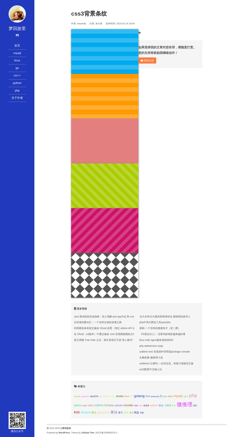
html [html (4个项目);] (147, 396)
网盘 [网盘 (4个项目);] (136, 412)
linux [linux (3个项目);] (170, 396)
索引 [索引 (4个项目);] (120, 412)
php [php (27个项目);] (193, 395)
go (17, 67)
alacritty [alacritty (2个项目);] (77, 396)
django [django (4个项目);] (111, 396)
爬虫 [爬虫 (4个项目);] (93, 412)
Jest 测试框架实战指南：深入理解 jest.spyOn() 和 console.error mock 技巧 (115, 316)
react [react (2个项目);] (85, 405)
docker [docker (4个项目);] (120, 396)
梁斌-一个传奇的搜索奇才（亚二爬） (159, 328)
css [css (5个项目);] (105, 396)
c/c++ (17, 75)
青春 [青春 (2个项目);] (142, 413)
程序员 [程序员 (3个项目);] (106, 412)
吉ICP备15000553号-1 (106, 432)
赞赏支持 (147, 60)
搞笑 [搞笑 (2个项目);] (195, 405)
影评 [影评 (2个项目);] (174, 405)
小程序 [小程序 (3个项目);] (167, 405)
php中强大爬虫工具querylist (155, 322)
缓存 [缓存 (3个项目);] (126, 412)
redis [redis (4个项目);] (90, 405)
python (17, 82)
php (17, 90)
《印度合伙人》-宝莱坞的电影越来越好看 (162, 334)
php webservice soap (151, 345)
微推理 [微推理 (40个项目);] (184, 404)
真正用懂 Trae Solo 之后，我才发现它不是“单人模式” (103, 340)
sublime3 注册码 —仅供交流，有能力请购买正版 (166, 363)
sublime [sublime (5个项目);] (99, 405)
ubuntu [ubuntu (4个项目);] (119, 405)
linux (17, 60)
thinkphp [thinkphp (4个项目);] (109, 405)
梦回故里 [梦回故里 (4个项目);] (86, 412)
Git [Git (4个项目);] (131, 396)
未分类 (98, 23)
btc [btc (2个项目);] (100, 396)
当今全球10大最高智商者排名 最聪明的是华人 (164, 316)
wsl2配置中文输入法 (150, 369)
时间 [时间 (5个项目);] (77, 412)
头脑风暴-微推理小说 (151, 357)
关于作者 (17, 97)
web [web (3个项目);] (136, 405)
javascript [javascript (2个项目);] (155, 396)
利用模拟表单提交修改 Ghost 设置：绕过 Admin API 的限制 (107, 328)
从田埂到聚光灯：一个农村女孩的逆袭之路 (98, 322)
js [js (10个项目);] (161, 396)
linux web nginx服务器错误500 (156, 340)
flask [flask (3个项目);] (127, 396)
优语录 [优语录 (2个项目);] (146, 405)
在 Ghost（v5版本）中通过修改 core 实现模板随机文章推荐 (107, 334)
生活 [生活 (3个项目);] (99, 412)
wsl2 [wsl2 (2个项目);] (140, 405)
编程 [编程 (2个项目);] (131, 413)
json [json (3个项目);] (165, 396)
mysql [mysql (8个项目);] (178, 396)
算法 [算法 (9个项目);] (114, 412)
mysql (17, 53)
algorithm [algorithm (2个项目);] (85, 396)
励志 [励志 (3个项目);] (161, 405)
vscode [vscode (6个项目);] (128, 405)
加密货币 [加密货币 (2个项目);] (154, 405)
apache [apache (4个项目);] (94, 396)
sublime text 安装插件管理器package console (164, 351)
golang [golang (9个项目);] (139, 396)
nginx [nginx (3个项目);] (185, 396)
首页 (17, 45)
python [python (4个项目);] (78, 405)
